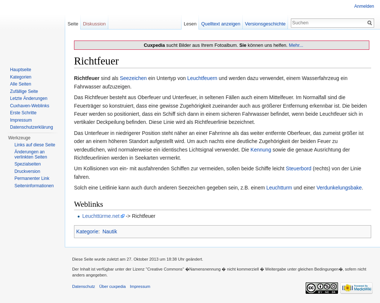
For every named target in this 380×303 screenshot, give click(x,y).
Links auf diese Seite (34, 144)
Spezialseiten (27, 164)
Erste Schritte (23, 112)
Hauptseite (20, 69)
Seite (72, 24)
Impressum (21, 120)
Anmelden (364, 6)
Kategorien (20, 77)
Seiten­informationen (34, 185)
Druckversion (27, 171)
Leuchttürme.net (100, 216)
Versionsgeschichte (265, 24)
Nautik (109, 231)
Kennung (260, 150)
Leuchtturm (279, 188)
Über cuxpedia (112, 286)
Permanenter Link (31, 178)
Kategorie (87, 231)
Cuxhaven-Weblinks (29, 105)
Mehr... (296, 45)
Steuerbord (298, 168)
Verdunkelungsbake (339, 188)
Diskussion (94, 24)
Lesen (190, 24)
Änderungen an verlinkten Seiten (30, 154)
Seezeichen (133, 78)
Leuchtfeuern (202, 78)
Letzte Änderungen (28, 98)
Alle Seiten (20, 84)
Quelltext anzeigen (220, 24)
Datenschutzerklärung (31, 127)
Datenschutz (83, 286)
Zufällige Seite (24, 91)
